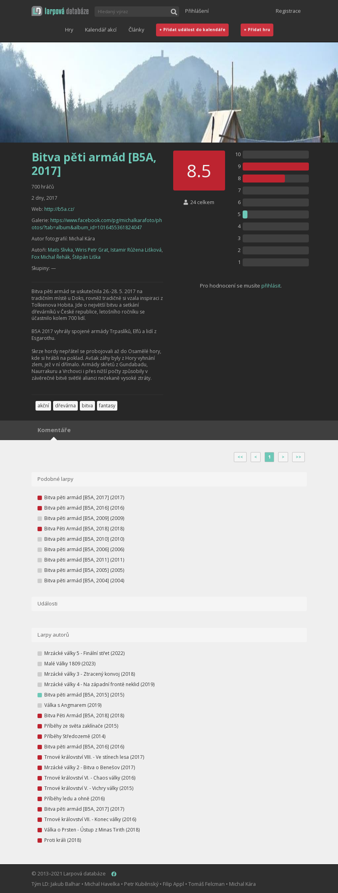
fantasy (107, 405)
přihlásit (271, 285)
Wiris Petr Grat (91, 249)
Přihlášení (197, 10)
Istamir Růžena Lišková (136, 249)
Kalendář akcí (101, 29)
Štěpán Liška (86, 257)
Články (136, 29)
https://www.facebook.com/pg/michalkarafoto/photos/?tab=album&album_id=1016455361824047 (97, 224)
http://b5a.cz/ (59, 209)
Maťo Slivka (60, 249)
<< (240, 457)
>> (298, 457)
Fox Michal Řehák (51, 257)
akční (43, 405)
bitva (87, 405)
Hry (69, 29)
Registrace (288, 10)
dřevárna (65, 405)
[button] (60, 11)
